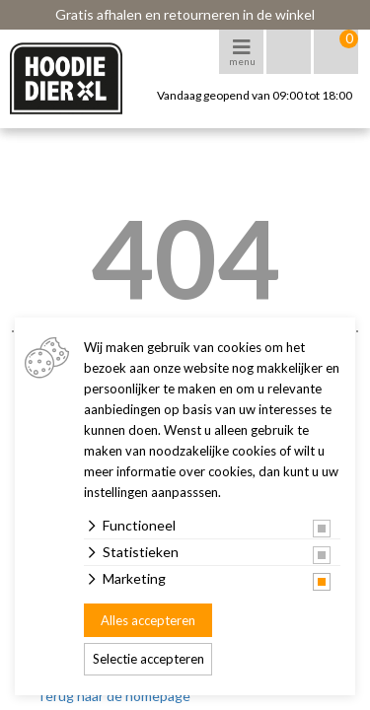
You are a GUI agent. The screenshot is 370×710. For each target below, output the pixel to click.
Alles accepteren (148, 620)
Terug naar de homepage (113, 695)
